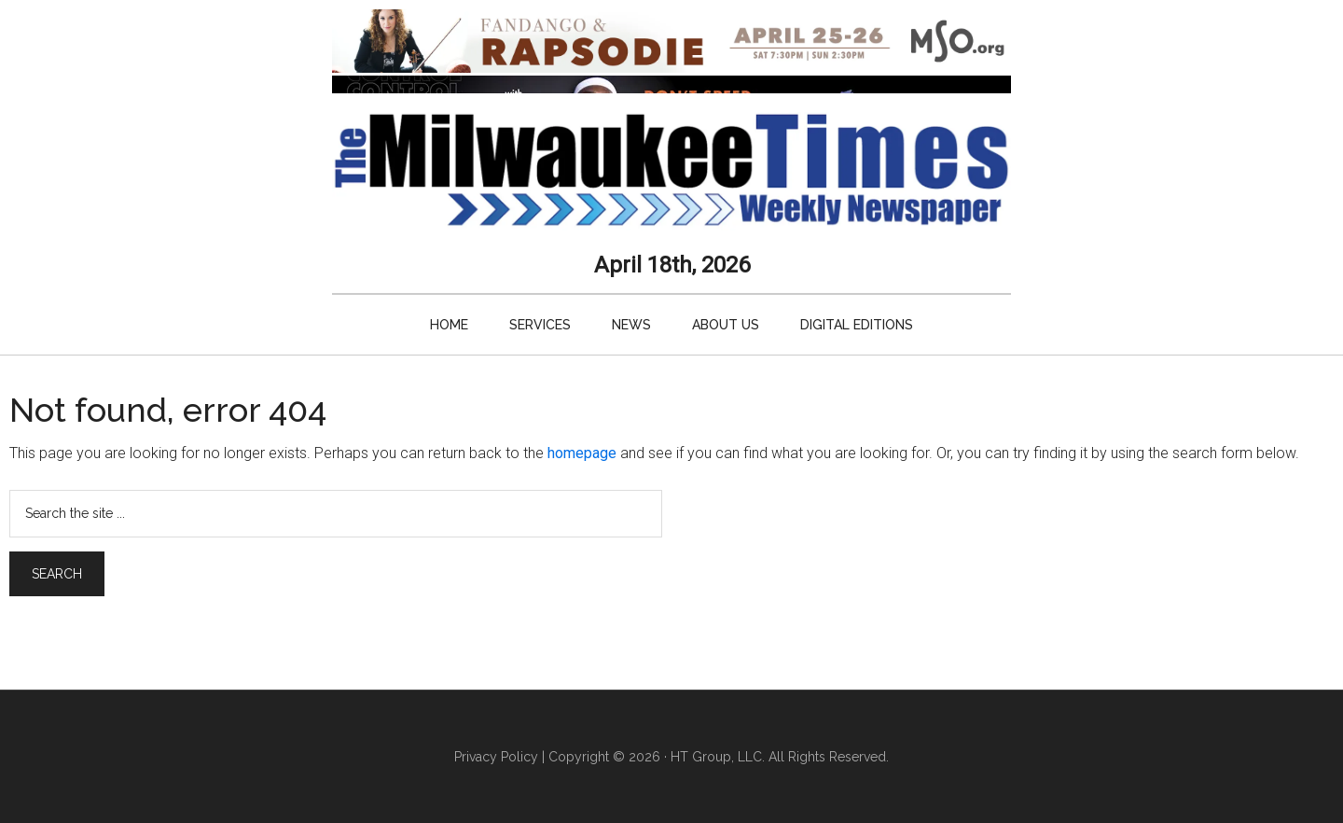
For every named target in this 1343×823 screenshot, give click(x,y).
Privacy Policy (496, 756)
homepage (581, 453)
